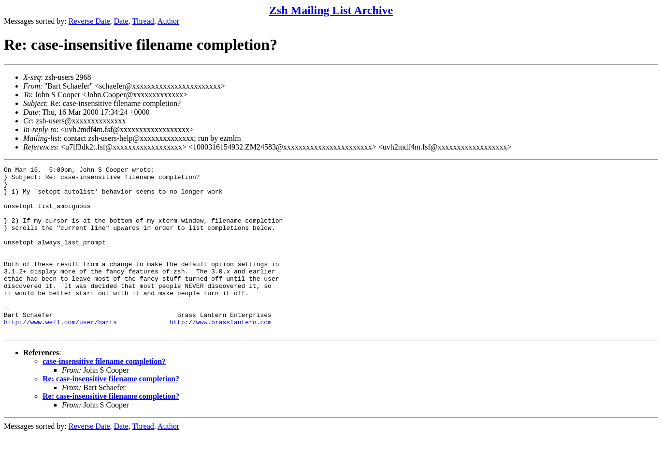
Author (168, 21)
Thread (143, 21)
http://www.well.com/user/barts (60, 353)
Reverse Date (89, 21)
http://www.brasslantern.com (221, 353)
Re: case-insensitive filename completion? (111, 412)
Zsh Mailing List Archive (331, 10)
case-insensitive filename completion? (104, 395)
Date (121, 21)
